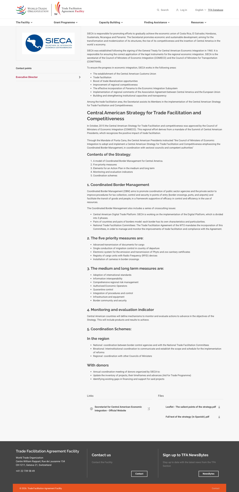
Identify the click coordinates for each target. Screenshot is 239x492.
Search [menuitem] (165, 10)
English (199, 10)
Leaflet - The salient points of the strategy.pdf (191, 406)
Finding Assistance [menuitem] (156, 23)
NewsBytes (208, 473)
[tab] (48, 77)
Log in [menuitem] (183, 10)
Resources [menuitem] (198, 23)
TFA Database (215, 10)
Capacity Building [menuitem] (110, 23)
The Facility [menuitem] (24, 23)
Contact (139, 473)
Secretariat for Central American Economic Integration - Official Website (118, 408)
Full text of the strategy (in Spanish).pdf (187, 416)
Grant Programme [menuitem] (65, 23)
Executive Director (27, 77)
